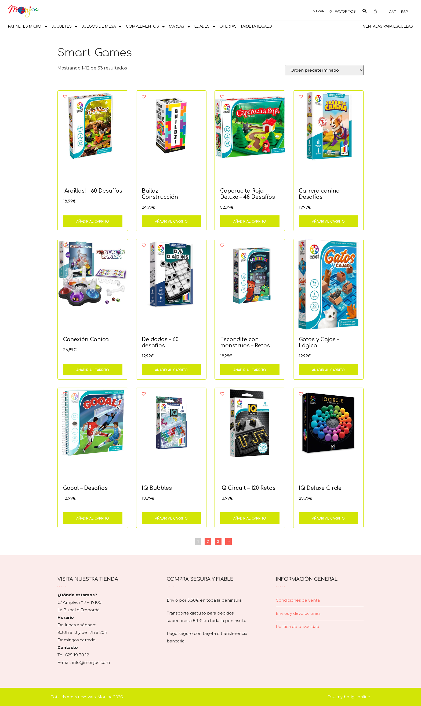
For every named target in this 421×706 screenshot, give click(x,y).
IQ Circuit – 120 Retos (247, 488)
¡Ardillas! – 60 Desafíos (92, 191)
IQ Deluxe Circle (320, 488)
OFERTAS (228, 26)
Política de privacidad (297, 626)
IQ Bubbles (157, 488)
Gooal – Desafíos (85, 488)
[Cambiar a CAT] (392, 11)
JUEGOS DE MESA (102, 26)
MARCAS (180, 26)
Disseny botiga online (349, 696)
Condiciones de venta (298, 600)
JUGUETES (65, 26)
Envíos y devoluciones (298, 613)
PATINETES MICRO (28, 26)
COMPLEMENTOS (145, 26)
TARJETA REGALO (256, 26)
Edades (205, 26)
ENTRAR (318, 11)
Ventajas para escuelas (388, 26)
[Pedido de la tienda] (324, 70)
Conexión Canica (86, 339)
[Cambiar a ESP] (404, 11)
